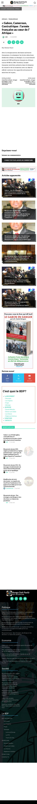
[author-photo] (4, 442)
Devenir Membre (10, 409)
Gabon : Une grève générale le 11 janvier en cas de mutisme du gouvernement (16, 654)
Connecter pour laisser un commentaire (18, 160)
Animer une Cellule (10, 411)
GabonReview (9, 488)
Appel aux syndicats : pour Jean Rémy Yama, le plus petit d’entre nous (11, 705)
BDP (7, 442)
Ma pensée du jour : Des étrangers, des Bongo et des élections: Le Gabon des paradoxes (18, 281)
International (10, 8)
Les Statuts (8, 414)
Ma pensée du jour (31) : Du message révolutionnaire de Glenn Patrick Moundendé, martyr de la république (18, 237)
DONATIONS (8, 418)
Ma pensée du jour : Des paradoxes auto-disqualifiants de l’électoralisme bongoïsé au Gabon (17, 303)
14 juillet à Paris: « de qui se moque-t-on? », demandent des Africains (9, 82)
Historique (8, 398)
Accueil (3, 8)
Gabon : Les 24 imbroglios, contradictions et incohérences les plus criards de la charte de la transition (17, 192)
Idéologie (8, 405)
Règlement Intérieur (11, 416)
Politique (8, 252)
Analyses (7, 186)
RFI (6, 37)
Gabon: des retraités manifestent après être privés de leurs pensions (10, 699)
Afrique (17, 8)
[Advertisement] (18, 129)
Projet (7, 403)
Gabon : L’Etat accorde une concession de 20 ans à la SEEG (18, 658)
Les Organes (9, 400)
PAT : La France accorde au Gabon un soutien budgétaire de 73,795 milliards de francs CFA (18, 650)
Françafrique (13, 19)
